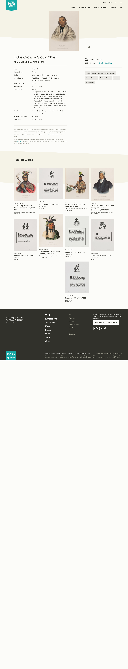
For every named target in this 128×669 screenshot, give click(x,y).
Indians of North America (106, 73)
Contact (72, 321)
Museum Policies (61, 353)
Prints (88, 73)
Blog (110, 2)
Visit (47, 315)
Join (115, 2)
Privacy (70, 353)
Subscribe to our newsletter (104, 322)
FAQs (71, 327)
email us (48, 134)
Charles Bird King (105, 63)
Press (71, 331)
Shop (104, 2)
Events (48, 326)
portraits (116, 78)
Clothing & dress (105, 78)
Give (121, 2)
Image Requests (49, 353)
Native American (91, 78)
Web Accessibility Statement (82, 353)
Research (72, 318)
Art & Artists (52, 322)
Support (72, 334)
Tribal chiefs (90, 82)
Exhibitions (51, 318)
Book (94, 73)
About (71, 315)
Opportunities (74, 324)
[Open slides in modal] (89, 47)
